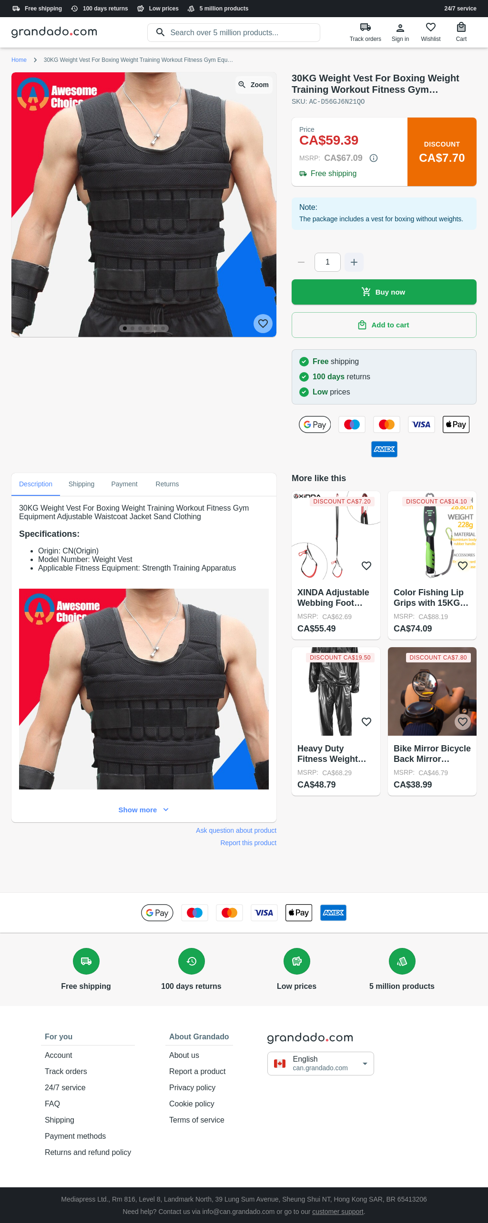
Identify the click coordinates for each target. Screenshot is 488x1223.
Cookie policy (199, 1103)
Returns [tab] (167, 484)
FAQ (88, 1103)
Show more (143, 809)
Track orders (88, 1071)
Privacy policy (199, 1087)
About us (199, 1055)
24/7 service (461, 8)
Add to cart (384, 324)
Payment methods (88, 1136)
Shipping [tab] (81, 484)
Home (19, 60)
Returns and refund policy (88, 1152)
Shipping (88, 1120)
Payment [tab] (124, 484)
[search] (245, 32)
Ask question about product (236, 830)
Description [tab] (35, 484)
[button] (320, 1063)
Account (88, 1055)
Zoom (254, 85)
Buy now (384, 292)
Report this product (248, 842)
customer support (338, 1211)
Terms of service (199, 1120)
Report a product (199, 1071)
